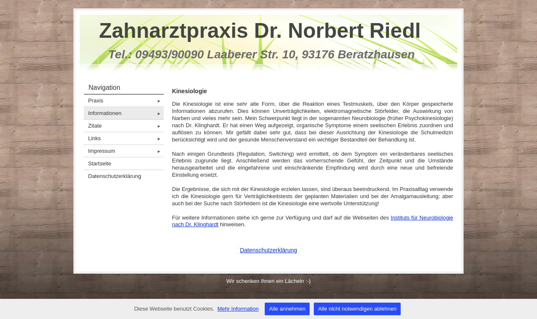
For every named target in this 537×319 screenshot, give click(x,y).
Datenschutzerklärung (114, 176)
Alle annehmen (287, 309)
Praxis (126, 100)
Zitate (126, 126)
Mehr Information (237, 309)
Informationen (126, 113)
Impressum (126, 151)
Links (126, 138)
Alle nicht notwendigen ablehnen (357, 309)
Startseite (99, 163)
